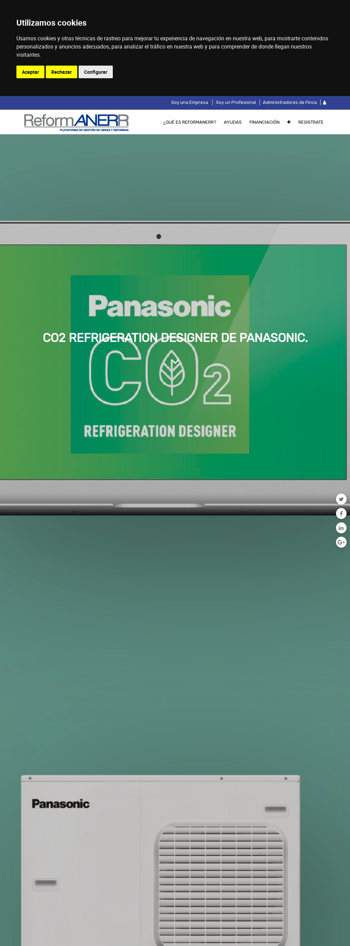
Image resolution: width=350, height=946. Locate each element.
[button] (288, 121)
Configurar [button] (95, 72)
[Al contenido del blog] (175, 361)
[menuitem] (189, 121)
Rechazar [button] (61, 72)
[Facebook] (341, 513)
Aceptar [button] (30, 72)
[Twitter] (341, 499)
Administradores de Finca (290, 102)
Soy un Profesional (236, 102)
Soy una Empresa (189, 102)
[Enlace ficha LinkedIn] (341, 527)
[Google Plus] (341, 542)
